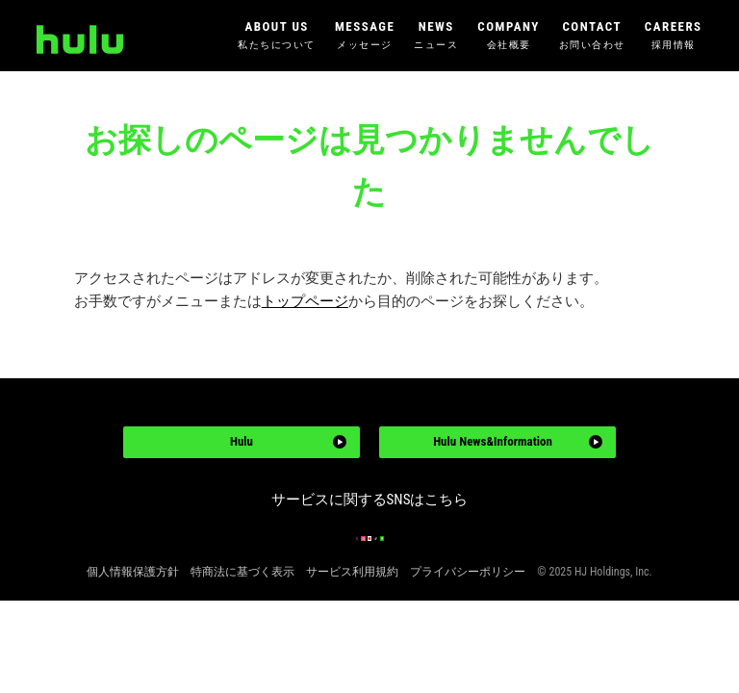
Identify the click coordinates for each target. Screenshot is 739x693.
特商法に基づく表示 (242, 622)
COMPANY (508, 36)
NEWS (436, 36)
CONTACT (592, 36)
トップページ (305, 301)
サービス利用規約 (352, 622)
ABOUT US (277, 36)
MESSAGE (365, 36)
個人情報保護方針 (133, 622)
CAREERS (673, 36)
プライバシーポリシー (467, 622)
